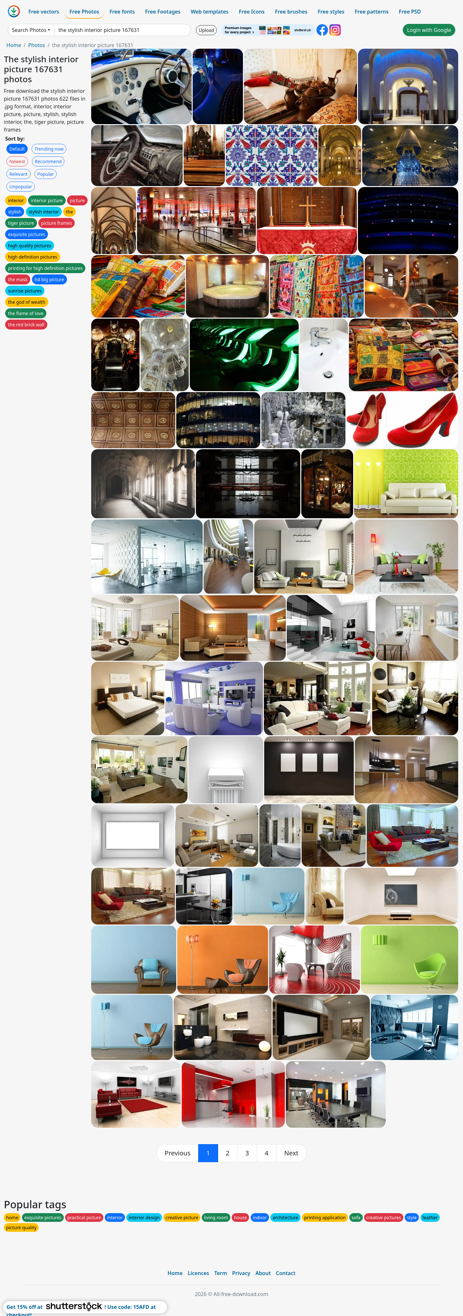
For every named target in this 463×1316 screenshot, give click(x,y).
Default (17, 149)
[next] (291, 1153)
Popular (45, 174)
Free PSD (410, 11)
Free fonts (122, 11)
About (263, 1273)
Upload (206, 30)
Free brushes (291, 11)
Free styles (331, 11)
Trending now (48, 149)
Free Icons (252, 11)
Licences (198, 1273)
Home (13, 45)
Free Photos (84, 11)
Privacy (241, 1273)
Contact (285, 1273)
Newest (17, 161)
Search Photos (29, 30)
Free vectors (43, 11)
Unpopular (20, 186)
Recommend (48, 161)
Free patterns (372, 11)
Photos (36, 45)
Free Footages (162, 11)
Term (220, 1273)
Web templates (209, 11)
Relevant (18, 174)
